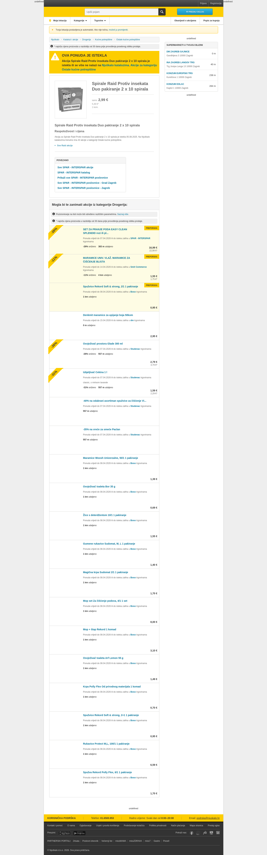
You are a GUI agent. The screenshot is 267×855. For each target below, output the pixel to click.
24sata (76, 841)
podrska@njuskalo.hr (208, 818)
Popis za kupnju (211, 20)
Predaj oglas (214, 825)
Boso (133, 292)
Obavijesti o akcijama (185, 20)
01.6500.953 (107, 818)
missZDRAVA (135, 841)
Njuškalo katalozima (115, 65)
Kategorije (79, 20)
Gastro (157, 841)
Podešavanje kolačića (134, 825)
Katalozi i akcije (70, 39)
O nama (71, 825)
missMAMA (120, 841)
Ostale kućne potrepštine (128, 39)
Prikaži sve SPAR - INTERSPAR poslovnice (83, 177)
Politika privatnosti (157, 825)
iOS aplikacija (65, 833)
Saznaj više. (123, 214)
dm (132, 320)
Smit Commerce (138, 267)
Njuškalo (55, 39)
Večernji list (106, 841)
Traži (162, 11)
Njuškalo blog (205, 833)
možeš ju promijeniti (118, 30)
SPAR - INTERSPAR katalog (74, 172)
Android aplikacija (79, 833)
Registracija (216, 3)
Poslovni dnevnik (90, 841)
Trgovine (99, 20)
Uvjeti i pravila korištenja (107, 825)
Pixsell (166, 841)
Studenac (135, 349)
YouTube (211, 833)
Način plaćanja (178, 825)
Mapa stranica (196, 825)
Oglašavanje (85, 825)
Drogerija (86, 39)
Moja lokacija (60, 20)
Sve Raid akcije (65, 145)
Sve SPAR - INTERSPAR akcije (75, 167)
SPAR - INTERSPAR (140, 238)
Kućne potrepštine (103, 39)
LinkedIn (218, 833)
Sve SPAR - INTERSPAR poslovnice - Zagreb (84, 188)
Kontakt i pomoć (55, 825)
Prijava (203, 3)
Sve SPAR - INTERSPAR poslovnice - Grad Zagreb (87, 182)
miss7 (147, 841)
